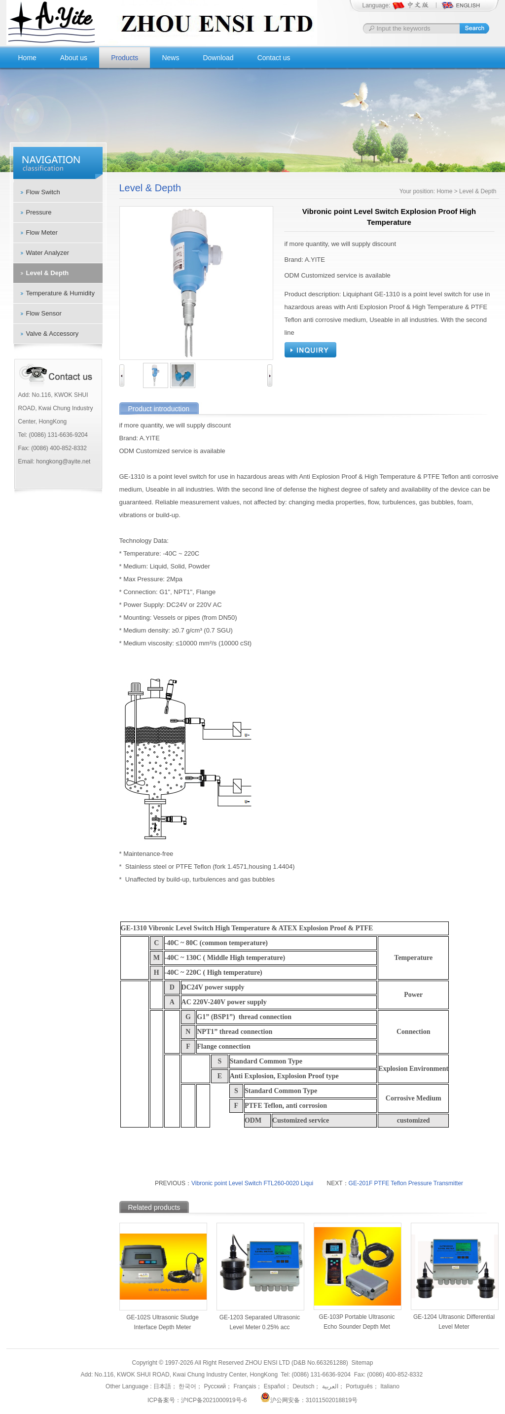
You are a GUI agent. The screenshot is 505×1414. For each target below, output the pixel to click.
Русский (214, 1386)
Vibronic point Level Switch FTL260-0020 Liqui (252, 1183)
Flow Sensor (44, 313)
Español (273, 1386)
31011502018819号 (332, 1400)
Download (218, 58)
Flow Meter (42, 232)
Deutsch (302, 1386)
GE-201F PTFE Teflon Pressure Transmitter (406, 1183)
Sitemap (362, 1362)
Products (124, 58)
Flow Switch (43, 192)
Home (27, 58)
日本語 (162, 1386)
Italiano (389, 1386)
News (170, 58)
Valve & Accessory (52, 333)
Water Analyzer (48, 252)
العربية (329, 1386)
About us (73, 58)
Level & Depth (47, 273)
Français (244, 1386)
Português (358, 1386)
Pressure (39, 212)
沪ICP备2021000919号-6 (214, 1400)
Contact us (273, 58)
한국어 (186, 1386)
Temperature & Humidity (60, 293)
